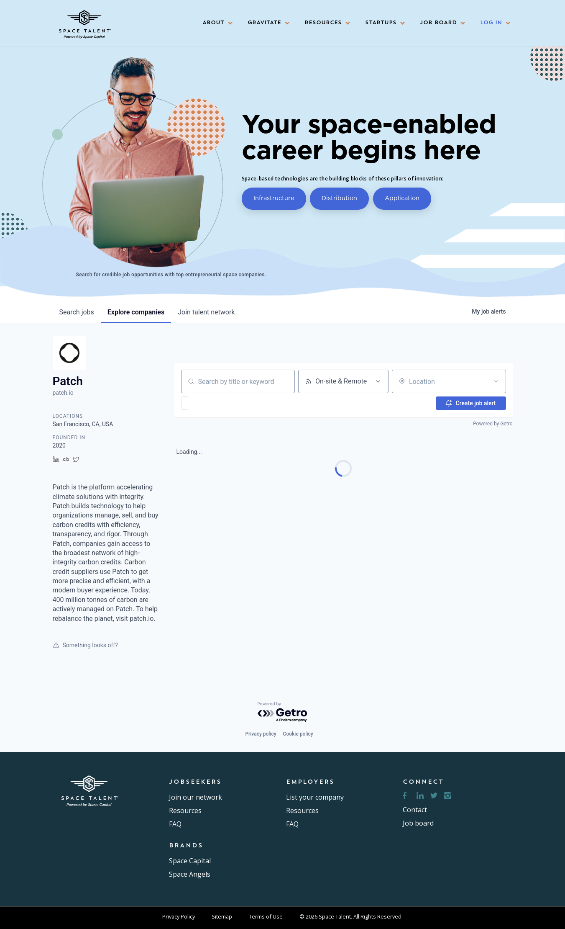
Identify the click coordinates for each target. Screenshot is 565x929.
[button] (215, 23)
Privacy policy (260, 734)
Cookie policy (298, 734)
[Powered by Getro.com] (283, 712)
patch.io (63, 392)
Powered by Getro (492, 424)
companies (135, 312)
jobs (76, 312)
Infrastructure (273, 197)
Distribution (339, 197)
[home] (84, 21)
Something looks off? (85, 645)
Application (402, 197)
